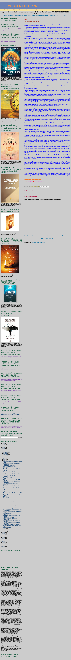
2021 (3, 449)
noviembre (5, 452)
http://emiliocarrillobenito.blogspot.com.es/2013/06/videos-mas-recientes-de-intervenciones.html (11, 414)
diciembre (5, 451)
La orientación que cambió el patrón (10, 483)
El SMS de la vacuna (7, 484)
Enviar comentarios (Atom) (38, 242)
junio (4, 458)
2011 (3, 543)
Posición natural (6, 510)
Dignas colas (5, 467)
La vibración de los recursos (9, 465)
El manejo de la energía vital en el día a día (11, 468)
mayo (4, 459)
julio (4, 456)
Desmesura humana (7, 513)
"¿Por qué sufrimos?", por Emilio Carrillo (11, 508)
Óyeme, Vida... (6, 514)
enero (4, 531)
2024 (3, 446)
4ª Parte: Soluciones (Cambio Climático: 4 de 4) (12, 509)
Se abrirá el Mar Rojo (7, 497)
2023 (3, 447)
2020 (3, 532)
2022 (3, 448)
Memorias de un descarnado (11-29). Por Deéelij (12, 500)
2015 (3, 538)
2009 (3, 546)
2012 (3, 542)
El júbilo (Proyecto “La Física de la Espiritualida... (10, 519)
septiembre (5, 454)
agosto (5, 455)
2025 (3, 444)
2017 (3, 536)
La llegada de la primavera (8, 517)
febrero (5, 529)
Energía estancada (7, 527)
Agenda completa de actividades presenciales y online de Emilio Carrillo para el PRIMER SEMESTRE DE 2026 (35, 15)
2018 (3, 534)
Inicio (48, 235)
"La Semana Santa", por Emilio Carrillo (11, 524)
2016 (3, 537)
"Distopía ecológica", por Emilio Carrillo (11, 487)
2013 (3, 541)
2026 (3, 443)
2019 (3, 533)
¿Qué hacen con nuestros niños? (9, 466)
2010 (3, 545)
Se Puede (5, 496)
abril (4, 460)
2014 (3, 539)
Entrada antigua (66, 235)
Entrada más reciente (29, 235)
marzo (4, 528)
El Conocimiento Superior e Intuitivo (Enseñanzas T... (10, 491)
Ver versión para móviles (47, 238)
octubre (5, 453)
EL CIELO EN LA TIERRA (20, 6)
